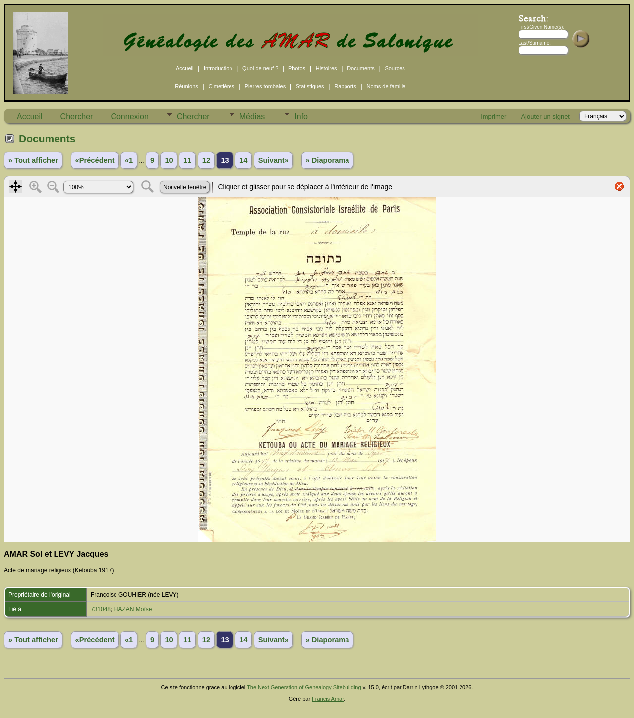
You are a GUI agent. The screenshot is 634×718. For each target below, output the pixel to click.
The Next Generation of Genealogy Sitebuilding (304, 687)
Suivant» (273, 160)
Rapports (345, 86)
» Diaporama (327, 160)
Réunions (186, 86)
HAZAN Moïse (133, 609)
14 (243, 160)
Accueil (184, 68)
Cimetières (221, 86)
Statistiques (310, 86)
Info (301, 116)
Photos (296, 68)
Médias (252, 116)
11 (187, 160)
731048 (101, 609)
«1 (129, 160)
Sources (394, 68)
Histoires (326, 68)
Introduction (218, 68)
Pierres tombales (265, 86)
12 (206, 160)
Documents (361, 68)
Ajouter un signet (545, 116)
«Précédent (95, 160)
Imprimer (493, 116)
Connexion (130, 116)
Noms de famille (385, 86)
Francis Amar (328, 699)
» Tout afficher (33, 160)
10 (169, 160)
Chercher (76, 116)
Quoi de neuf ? (260, 68)
